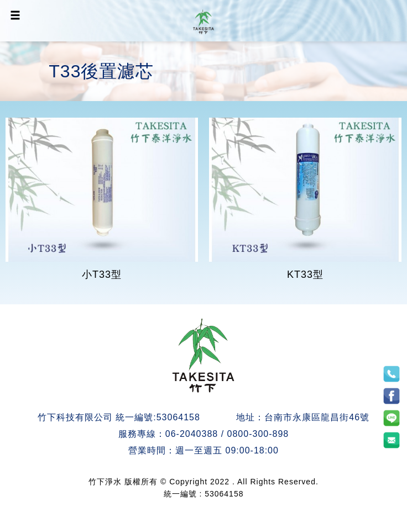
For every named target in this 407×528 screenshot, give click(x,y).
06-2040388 (191, 434)
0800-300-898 (258, 434)
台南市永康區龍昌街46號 (316, 417)
